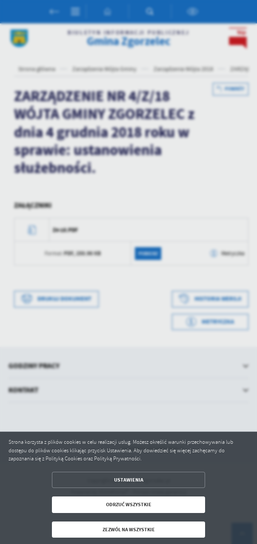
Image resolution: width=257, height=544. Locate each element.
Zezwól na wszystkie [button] (129, 529)
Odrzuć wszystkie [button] (128, 504)
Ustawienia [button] (128, 479)
